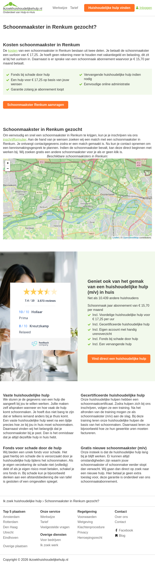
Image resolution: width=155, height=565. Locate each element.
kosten (13, 50)
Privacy (83, 532)
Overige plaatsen (15, 546)
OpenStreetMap (131, 237)
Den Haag (10, 527)
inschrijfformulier (14, 139)
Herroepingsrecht (90, 537)
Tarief (74, 7)
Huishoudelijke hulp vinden (109, 7)
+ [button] (8, 163)
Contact (120, 522)
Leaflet (115, 237)
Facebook (125, 530)
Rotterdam (10, 522)
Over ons (121, 517)
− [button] (8, 168)
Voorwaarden (87, 517)
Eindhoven (10, 537)
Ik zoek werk (49, 545)
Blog (121, 535)
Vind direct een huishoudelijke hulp (119, 358)
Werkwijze (60, 7)
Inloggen (143, 7)
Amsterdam (11, 517)
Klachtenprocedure (91, 527)
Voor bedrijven (50, 540)
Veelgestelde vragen (55, 527)
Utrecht (8, 532)
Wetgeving (85, 522)
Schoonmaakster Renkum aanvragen (35, 104)
